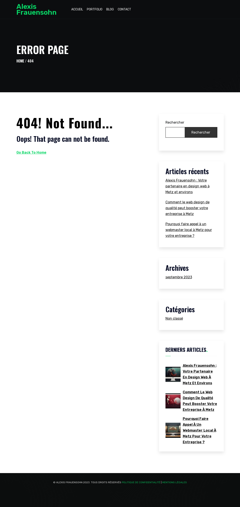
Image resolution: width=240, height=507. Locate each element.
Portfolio (94, 9)
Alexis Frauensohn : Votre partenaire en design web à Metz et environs (187, 186)
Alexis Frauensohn (36, 9)
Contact (124, 9)
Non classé (174, 318)
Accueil (77, 9)
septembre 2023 (178, 277)
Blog (110, 9)
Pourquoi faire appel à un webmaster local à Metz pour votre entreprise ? (188, 230)
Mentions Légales (174, 482)
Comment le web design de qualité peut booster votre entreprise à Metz (187, 208)
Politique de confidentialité (141, 482)
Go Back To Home (31, 152)
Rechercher (174, 122)
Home (20, 61)
